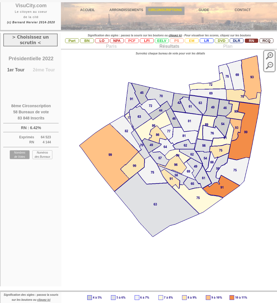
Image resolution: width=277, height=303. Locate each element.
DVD (221, 41)
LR (206, 41)
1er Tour (16, 69)
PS (176, 41)
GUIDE (204, 10)
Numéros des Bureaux (42, 154)
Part (71, 41)
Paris (111, 46)
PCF (131, 41)
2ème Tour (44, 69)
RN (251, 41)
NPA (116, 41)
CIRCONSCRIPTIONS (165, 10)
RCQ (267, 41)
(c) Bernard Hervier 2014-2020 (31, 22)
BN (87, 41)
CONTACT (243, 10)
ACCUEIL (87, 10)
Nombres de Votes (19, 154)
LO (101, 41)
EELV (161, 41)
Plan (227, 46)
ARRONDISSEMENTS (126, 10)
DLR (236, 41)
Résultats (169, 46)
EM (191, 41)
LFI (147, 41)
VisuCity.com (31, 5)
